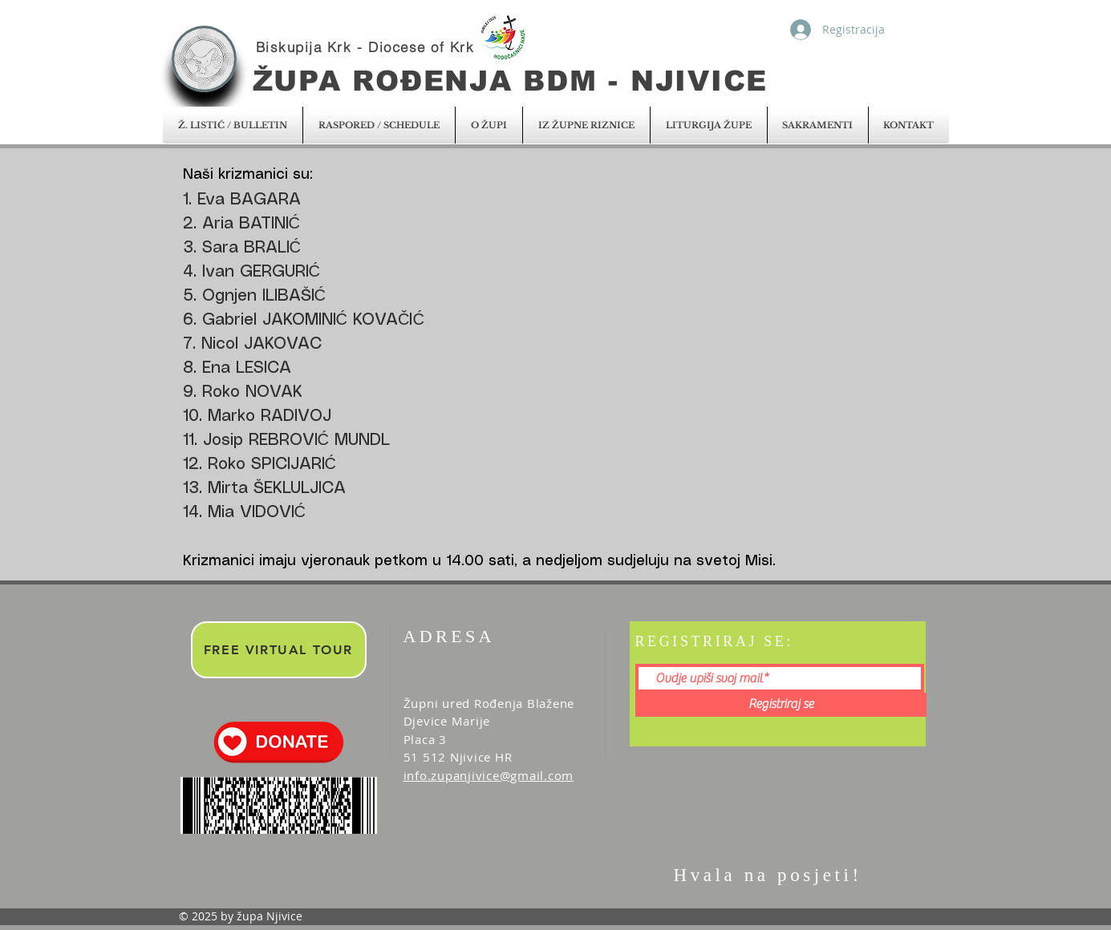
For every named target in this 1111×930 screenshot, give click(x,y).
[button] (232, 125)
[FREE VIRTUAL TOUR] (279, 649)
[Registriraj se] (781, 705)
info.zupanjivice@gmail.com (488, 775)
